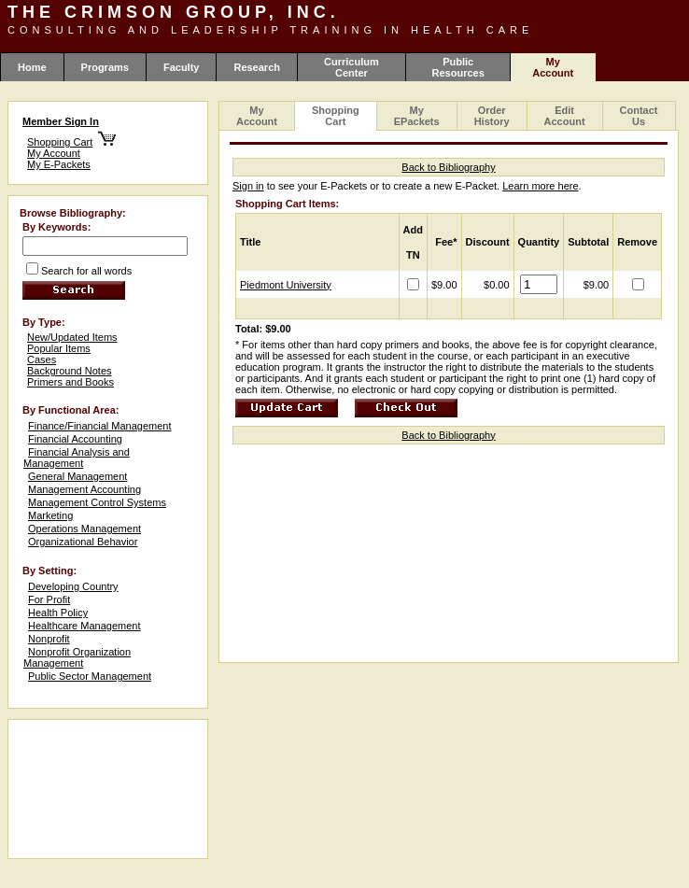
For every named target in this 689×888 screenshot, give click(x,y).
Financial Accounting (75, 438)
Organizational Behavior (82, 541)
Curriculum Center (351, 67)
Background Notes (69, 370)
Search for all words (86, 270)
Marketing (50, 515)
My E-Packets (59, 164)
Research (256, 67)
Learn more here (540, 185)
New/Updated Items (72, 337)
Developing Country (73, 586)
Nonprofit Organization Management (77, 657)
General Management (77, 476)
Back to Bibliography (448, 167)
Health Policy (58, 612)
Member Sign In (60, 121)
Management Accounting (84, 489)
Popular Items (59, 348)
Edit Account (564, 116)
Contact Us (639, 116)
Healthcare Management (84, 625)
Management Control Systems (97, 502)
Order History (492, 116)
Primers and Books (70, 382)
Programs (105, 67)
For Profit (49, 599)
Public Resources (458, 67)
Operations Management (84, 528)
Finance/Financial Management (99, 425)
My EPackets (417, 116)
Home (32, 67)
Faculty (181, 67)
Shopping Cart (59, 142)
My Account (53, 153)
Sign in (248, 185)
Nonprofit (49, 638)
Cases (41, 359)
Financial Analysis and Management (76, 457)
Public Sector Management (89, 676)
